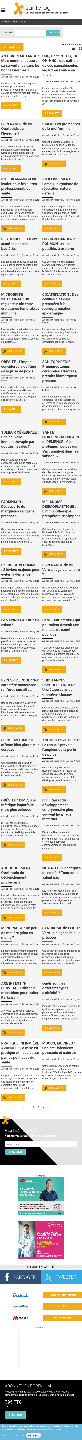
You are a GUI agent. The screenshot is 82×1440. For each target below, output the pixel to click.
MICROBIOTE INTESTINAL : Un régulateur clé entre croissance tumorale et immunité (20, 304)
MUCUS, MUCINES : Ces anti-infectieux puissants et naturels (59, 1048)
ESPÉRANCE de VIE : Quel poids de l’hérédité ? (18, 128)
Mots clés (7, 32)
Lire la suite (11, 105)
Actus (14, 21)
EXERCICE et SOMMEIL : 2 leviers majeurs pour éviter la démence (20, 569)
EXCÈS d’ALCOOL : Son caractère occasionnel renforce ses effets (20, 685)
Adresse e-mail (13, 1139)
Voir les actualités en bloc (80, 48)
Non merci (34, 1435)
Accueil (5, 21)
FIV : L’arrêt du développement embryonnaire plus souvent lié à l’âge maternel (57, 809)
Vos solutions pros (62, 1318)
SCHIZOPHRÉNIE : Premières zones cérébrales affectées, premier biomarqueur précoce (59, 371)
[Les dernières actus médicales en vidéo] (41, 1366)
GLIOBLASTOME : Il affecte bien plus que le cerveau (20, 745)
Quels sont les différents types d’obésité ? (55, 988)
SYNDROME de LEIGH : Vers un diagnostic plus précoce (61, 933)
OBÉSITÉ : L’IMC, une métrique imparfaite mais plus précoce (18, 805)
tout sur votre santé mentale (62, 1295)
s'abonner (15, 1414)
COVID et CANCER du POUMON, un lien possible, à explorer (59, 244)
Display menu (3, 9)
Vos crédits (62, 1306)
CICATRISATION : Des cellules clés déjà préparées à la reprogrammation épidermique (60, 304)
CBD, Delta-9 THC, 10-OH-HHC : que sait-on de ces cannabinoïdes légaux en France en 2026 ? (60, 65)
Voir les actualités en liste (73, 48)
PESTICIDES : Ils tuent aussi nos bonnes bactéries (19, 244)
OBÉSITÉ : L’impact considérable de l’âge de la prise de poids (18, 366)
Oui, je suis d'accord (14, 1435)
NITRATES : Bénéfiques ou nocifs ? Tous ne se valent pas (61, 873)
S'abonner (15, 1151)
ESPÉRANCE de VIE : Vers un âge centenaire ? (61, 569)
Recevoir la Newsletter (41, 1267)
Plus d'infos (54, 1429)
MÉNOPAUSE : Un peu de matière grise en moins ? (19, 933)
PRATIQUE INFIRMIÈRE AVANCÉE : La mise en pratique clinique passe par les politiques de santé (20, 1052)
